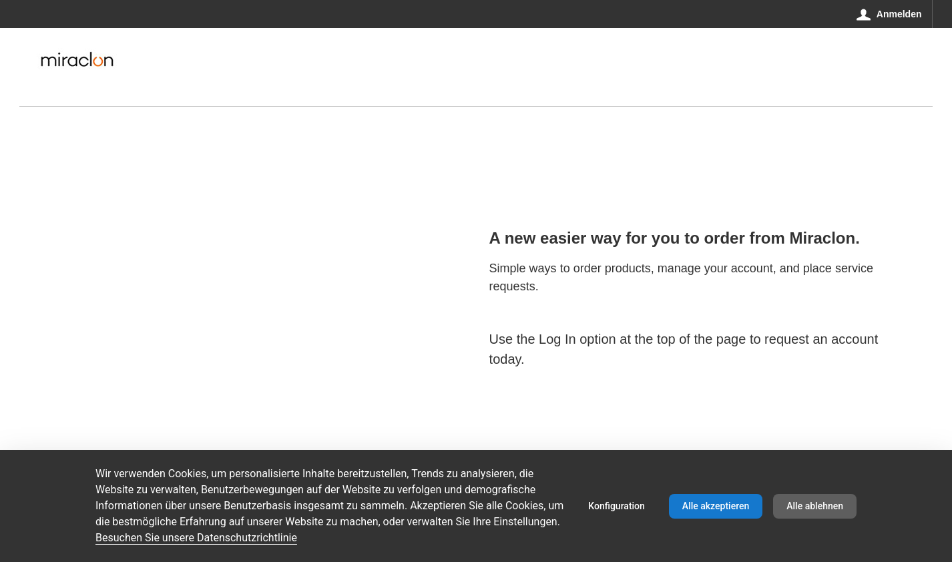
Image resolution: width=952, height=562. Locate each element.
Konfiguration (616, 506)
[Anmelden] (889, 14)
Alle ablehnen (814, 506)
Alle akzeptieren (715, 506)
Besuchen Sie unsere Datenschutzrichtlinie (196, 537)
